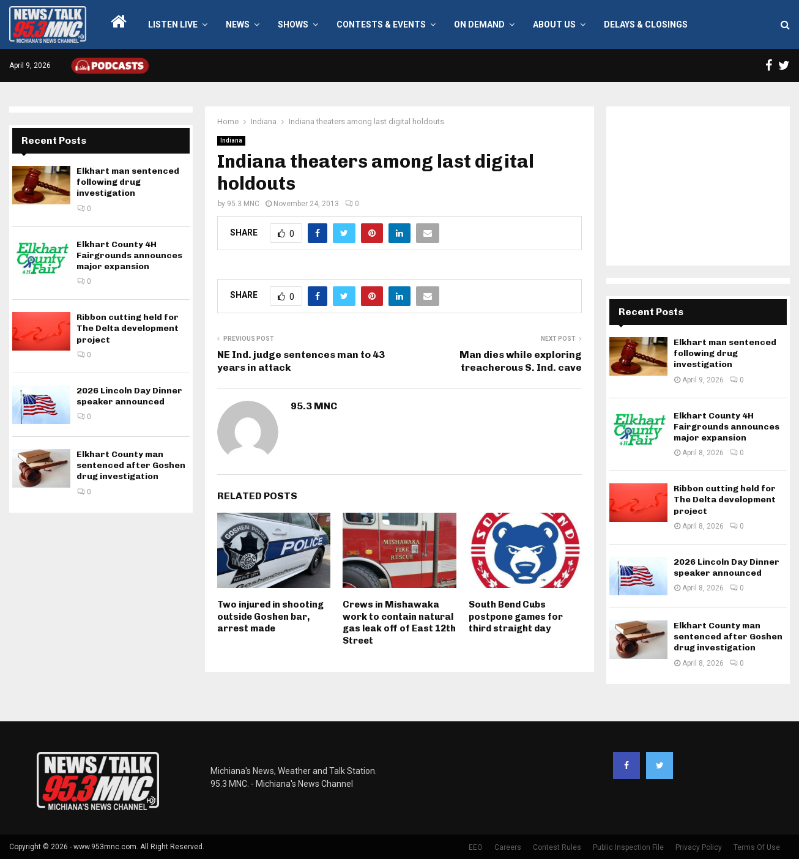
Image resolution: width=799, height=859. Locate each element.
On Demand (479, 24)
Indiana (231, 140)
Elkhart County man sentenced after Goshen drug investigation (130, 465)
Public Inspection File (628, 847)
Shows (293, 24)
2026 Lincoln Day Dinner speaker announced (129, 396)
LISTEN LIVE (173, 24)
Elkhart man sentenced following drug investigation (127, 182)
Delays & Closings (646, 24)
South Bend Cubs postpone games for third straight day (516, 616)
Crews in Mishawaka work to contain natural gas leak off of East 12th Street (399, 622)
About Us (554, 24)
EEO (476, 847)
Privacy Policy (698, 847)
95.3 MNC (243, 203)
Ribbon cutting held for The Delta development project (127, 328)
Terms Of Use (757, 847)
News (238, 24)
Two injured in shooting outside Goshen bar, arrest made (270, 616)
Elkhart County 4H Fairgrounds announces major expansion (129, 255)
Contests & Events (381, 24)
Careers (507, 847)
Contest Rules (557, 847)
